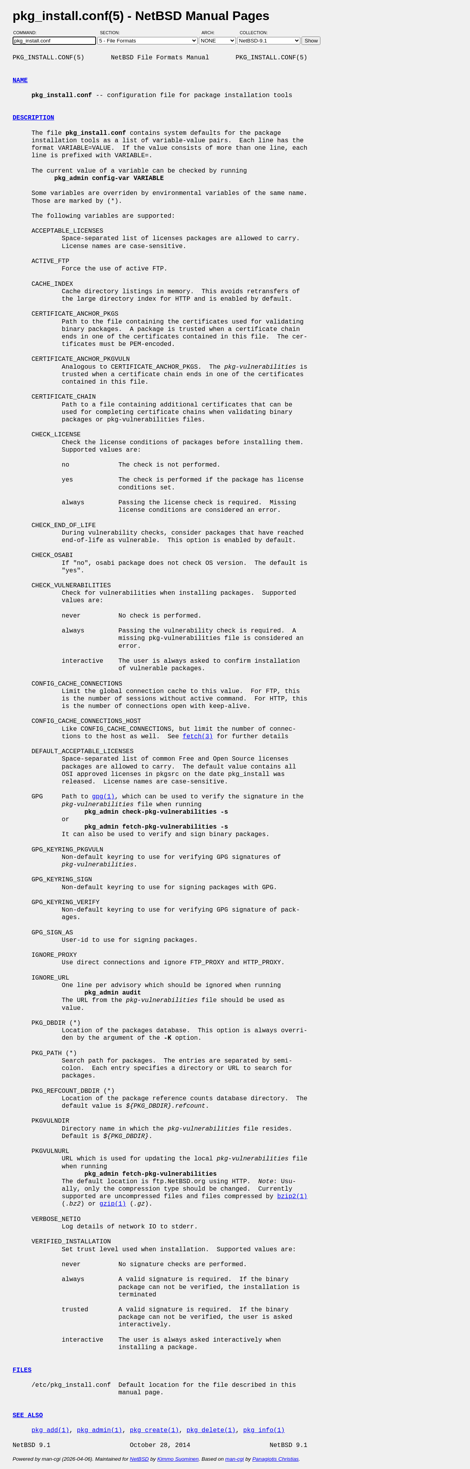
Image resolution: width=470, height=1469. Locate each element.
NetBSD (139, 1459)
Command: (27, 32)
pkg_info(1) (264, 1430)
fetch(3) (198, 736)
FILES (22, 1370)
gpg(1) (103, 796)
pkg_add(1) (50, 1430)
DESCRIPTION (33, 118)
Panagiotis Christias (275, 1459)
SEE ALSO (28, 1415)
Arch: (212, 32)
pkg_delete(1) (211, 1430)
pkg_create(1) (154, 1430)
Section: (111, 32)
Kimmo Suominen (177, 1459)
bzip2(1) (292, 1196)
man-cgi (234, 1459)
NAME (20, 80)
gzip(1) (113, 1204)
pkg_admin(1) (99, 1430)
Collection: (254, 32)
